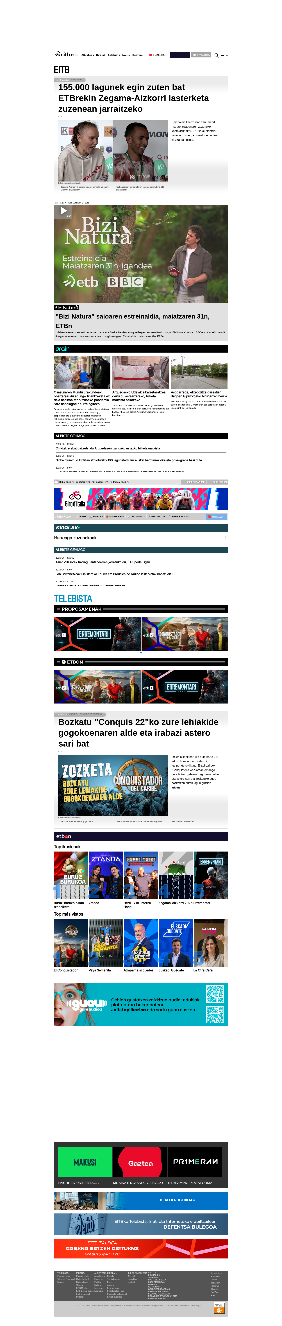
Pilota (109, 1282)
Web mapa (196, 1306)
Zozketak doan (156, 1282)
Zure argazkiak (193, 481)
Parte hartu (155, 1287)
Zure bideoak (218, 481)
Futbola (110, 1276)
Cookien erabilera (132, 1306)
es (227, 55)
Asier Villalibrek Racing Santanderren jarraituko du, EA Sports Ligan (103, 562)
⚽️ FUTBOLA (96, 516)
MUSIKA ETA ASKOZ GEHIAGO (138, 1183)
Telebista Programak (66, 1279)
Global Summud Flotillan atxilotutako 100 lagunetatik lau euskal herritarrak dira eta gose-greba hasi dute (129, 460)
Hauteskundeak (157, 1280)
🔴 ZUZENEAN (215, 516)
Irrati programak (83, 1294)
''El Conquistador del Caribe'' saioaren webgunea (139, 821)
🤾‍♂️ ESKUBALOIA (157, 516)
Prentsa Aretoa (157, 1298)
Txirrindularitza (113, 1279)
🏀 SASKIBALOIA (115, 516)
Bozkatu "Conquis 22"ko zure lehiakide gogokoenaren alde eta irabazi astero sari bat (138, 732)
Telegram (215, 1286)
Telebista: (63, 1273)
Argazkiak (132, 1279)
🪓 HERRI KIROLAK (179, 516)
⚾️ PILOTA (81, 516)
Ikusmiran (98, 1288)
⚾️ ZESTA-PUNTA (136, 516)
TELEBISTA (73, 599)
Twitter (214, 1279)
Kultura (97, 1285)
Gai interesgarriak (159, 1289)
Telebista (114, 55)
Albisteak (87, 55)
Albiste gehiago (70, 436)
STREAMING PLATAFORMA (190, 1183)
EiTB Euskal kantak (84, 1291)
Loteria (152, 1284)
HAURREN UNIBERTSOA (78, 1183)
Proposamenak (81, 609)
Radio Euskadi (82, 1279)
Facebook (215, 1276)
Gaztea (79, 1285)
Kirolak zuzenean (114, 1297)
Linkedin (215, 1289)
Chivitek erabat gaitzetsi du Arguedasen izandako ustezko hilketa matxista (108, 448)
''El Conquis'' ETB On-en (182, 821)
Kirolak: (112, 1273)
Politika (97, 1282)
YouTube (215, 1292)
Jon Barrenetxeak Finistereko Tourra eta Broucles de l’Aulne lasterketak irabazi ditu (114, 574)
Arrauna (110, 1285)
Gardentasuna (171, 1306)
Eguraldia (98, 1291)
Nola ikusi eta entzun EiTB (163, 1296)
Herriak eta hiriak (158, 1291)
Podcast (79, 1297)
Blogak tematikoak (159, 1294)
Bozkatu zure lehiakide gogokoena (77, 821)
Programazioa (63, 1276)
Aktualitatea (99, 1276)
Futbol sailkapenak (115, 1291)
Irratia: (80, 1273)
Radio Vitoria (82, 1282)
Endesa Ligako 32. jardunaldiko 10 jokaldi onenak (90, 586)
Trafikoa (153, 1277)
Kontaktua (184, 1306)
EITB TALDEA (201, 54)
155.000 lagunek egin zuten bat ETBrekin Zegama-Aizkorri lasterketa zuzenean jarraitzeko (133, 98)
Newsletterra (216, 1273)
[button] (141, 652)
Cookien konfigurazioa (152, 1306)
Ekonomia (98, 1279)
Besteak (137, 55)
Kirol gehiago (113, 1288)
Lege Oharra (117, 1306)
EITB (61, 70)
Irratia (126, 55)
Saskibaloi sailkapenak (117, 1294)
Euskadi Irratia (82, 1276)
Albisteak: (100, 1273)
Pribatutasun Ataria (100, 1306)
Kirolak (101, 55)
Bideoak (61, 1282)
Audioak (131, 1282)
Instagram (215, 1283)
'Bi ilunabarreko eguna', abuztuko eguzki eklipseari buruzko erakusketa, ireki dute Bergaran (120, 472)
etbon (75, 662)
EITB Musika (81, 1288)
